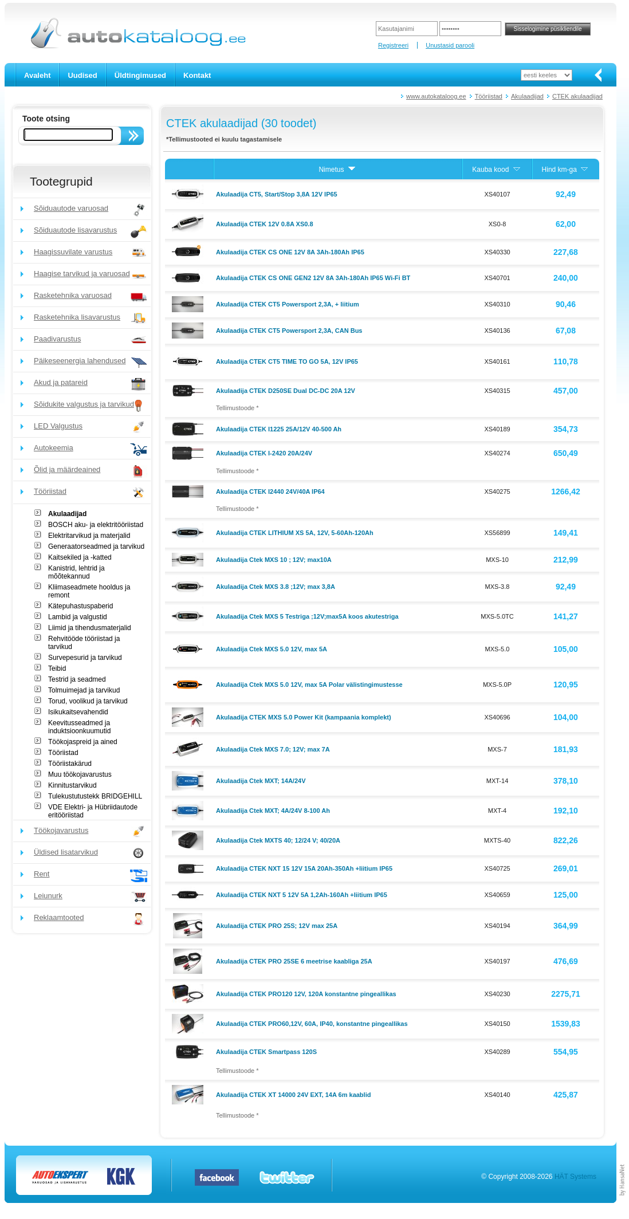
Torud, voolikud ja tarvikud (88, 701)
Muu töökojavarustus (80, 774)
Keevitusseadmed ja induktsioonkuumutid (79, 727)
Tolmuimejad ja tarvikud (84, 690)
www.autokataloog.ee (436, 96)
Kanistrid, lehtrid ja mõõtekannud (76, 572)
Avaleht (37, 75)
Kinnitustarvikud (72, 785)
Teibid (57, 668)
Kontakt (197, 75)
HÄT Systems (575, 1177)
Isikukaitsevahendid (78, 712)
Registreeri (393, 45)
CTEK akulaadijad (577, 96)
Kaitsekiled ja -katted (80, 557)
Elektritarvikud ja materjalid (89, 536)
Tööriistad (488, 96)
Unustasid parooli (450, 45)
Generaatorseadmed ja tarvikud (96, 546)
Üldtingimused (140, 75)
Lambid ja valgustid (77, 617)
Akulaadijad (527, 96)
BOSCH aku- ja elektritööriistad (95, 525)
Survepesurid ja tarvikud (85, 658)
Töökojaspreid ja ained (82, 742)
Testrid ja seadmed (77, 679)
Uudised (82, 75)
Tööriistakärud (70, 764)
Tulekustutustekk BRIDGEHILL (95, 796)
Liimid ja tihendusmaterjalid (89, 628)
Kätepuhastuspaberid (80, 606)
